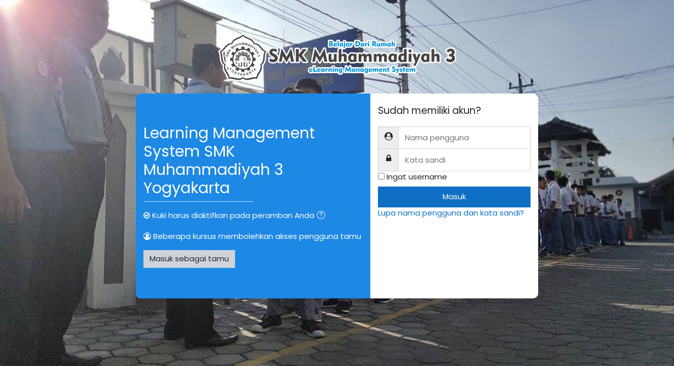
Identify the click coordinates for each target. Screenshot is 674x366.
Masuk (454, 196)
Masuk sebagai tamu (189, 258)
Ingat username (417, 176)
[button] (323, 216)
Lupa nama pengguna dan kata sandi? (451, 212)
